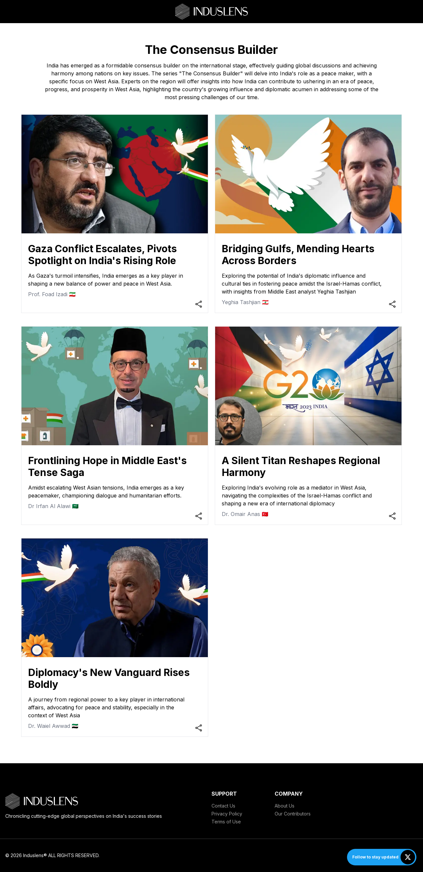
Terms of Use (226, 821)
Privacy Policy (227, 813)
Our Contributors (293, 813)
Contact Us (223, 806)
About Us (284, 806)
